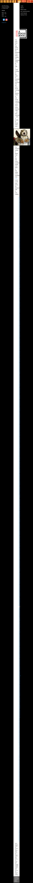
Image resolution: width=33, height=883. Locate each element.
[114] (19, 700)
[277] (19, 498)
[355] (19, 401)
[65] (19, 760)
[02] (19, 839)
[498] (19, 225)
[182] (19, 615)
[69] (19, 755)
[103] (19, 713)
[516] (19, 203)
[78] (19, 744)
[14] (19, 823)
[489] (19, 236)
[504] (19, 218)
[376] (19, 376)
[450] (19, 284)
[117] (19, 696)
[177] (19, 621)
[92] (19, 727)
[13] (19, 824)
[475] (19, 253)
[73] (19, 751)
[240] (19, 543)
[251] (19, 530)
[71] (19, 753)
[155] (19, 648)
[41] (19, 790)
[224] (19, 563)
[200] (19, 593)
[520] (19, 198)
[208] (19, 583)
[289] (19, 483)
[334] (19, 427)
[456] (19, 277)
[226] (19, 561)
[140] (19, 667)
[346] (19, 413)
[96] (19, 722)
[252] (19, 528)
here (16, 178)
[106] (19, 710)
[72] (19, 752)
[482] (19, 245)
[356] (19, 400)
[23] (19, 812)
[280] (19, 494)
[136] (19, 672)
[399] (19, 347)
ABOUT (22, 7)
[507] (19, 214)
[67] (19, 758)
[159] (19, 643)
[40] (19, 791)
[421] (19, 320)
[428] (19, 311)
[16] (19, 821)
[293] (19, 478)
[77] (19, 746)
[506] (19, 215)
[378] (19, 373)
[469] (19, 261)
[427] (19, 313)
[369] (19, 384)
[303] (19, 466)
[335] (19, 426)
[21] (19, 815)
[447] (19, 288)
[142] (19, 664)
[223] (19, 564)
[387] (19, 362)
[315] (19, 451)
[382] (19, 368)
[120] (19, 693)
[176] (19, 622)
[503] (19, 219)
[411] (19, 332)
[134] (19, 674)
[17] (19, 820)
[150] (19, 654)
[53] (19, 775)
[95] (19, 723)
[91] (19, 728)
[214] (19, 575)
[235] (19, 549)
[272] (19, 504)
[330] (19, 432)
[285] (19, 488)
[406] (19, 339)
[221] (19, 567)
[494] (19, 230)
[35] (19, 797)
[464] (19, 267)
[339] (19, 421)
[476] (19, 252)
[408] (19, 336)
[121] (19, 691)
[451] (19, 283)
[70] (19, 754)
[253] (19, 527)
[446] (19, 289)
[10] (19, 829)
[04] (19, 837)
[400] (19, 346)
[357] (19, 399)
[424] (19, 316)
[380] (19, 371)
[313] (19, 453)
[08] (19, 832)
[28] (19, 806)
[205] (19, 586)
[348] (19, 410)
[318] (19, 447)
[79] (19, 743)
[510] (19, 210)
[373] (19, 379)
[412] (19, 331)
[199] (19, 594)
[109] (19, 706)
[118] (19, 695)
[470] (19, 260)
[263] (19, 515)
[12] (19, 826)
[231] (19, 554)
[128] (19, 683)
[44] (19, 786)
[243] (19, 540)
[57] (19, 770)
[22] (19, 813)
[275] (19, 500)
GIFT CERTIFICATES (25, 11)
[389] (19, 359)
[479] (19, 249)
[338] (19, 422)
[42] (19, 789)
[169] (19, 631)
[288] (19, 484)
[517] (19, 202)
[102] (19, 715)
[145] (19, 660)
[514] (19, 205)
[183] (19, 614)
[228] (19, 558)
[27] (19, 807)
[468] (19, 262)
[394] (19, 353)
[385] (19, 364)
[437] (19, 300)
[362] (19, 393)
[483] (19, 244)
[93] (19, 726)
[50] (19, 779)
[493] (19, 231)
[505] (19, 216)
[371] (19, 382)
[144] (19, 662)
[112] (19, 702)
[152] (19, 652)
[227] (19, 559)
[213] (19, 577)
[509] (19, 212)
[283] (19, 490)
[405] (19, 340)
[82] (19, 739)
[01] (19, 841)
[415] (19, 327)
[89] (19, 731)
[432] (19, 306)
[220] (19, 568)
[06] (19, 834)
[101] (19, 716)
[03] (19, 838)
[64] (19, 762)
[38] (19, 794)
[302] (19, 467)
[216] (19, 573)
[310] (19, 457)
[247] (19, 535)
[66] (19, 759)
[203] (19, 589)
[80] (19, 742)
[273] (19, 503)
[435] (19, 303)
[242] (19, 541)
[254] (19, 526)
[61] (19, 765)
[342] (19, 417)
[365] (19, 389)
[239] (19, 545)
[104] (19, 712)
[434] (19, 304)
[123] (19, 689)
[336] (19, 425)
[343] (19, 416)
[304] (19, 464)
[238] (19, 546)
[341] (19, 419)
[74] (19, 749)
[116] (19, 697)
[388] (19, 361)
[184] (19, 612)
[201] (19, 591)
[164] (19, 637)
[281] (19, 493)
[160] (19, 642)
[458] (19, 274)
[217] (19, 572)
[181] (19, 616)
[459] (19, 273)
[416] (19, 326)
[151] (19, 653)
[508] (19, 213)
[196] (19, 598)
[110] (19, 705)
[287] (19, 485)
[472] (19, 257)
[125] (19, 686)
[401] (19, 345)
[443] (19, 293)
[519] (19, 199)
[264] (19, 514)
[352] (19, 405)
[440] (19, 297)
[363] (19, 392)
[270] (19, 506)
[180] (19, 617)
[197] (19, 596)
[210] (19, 580)
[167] (19, 633)
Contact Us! (4, 22)
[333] (19, 429)
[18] (19, 818)
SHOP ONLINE (23, 13)
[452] (19, 282)
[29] (19, 805)
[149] (19, 656)
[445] (19, 290)
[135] (19, 673)
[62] (19, 764)
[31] (19, 802)
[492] (19, 232)
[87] (19, 733)
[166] (19, 635)
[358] (19, 398)
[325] (19, 438)
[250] (19, 531)
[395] (19, 352)
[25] (19, 810)
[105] (19, 711)
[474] (19, 255)
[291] (19, 480)
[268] (19, 509)
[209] (19, 582)
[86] (19, 734)
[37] (19, 795)
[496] (19, 228)
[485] (19, 241)
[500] (19, 223)
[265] (19, 512)
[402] (19, 343)
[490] (19, 235)
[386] (19, 363)
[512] (19, 208)
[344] (19, 415)
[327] (19, 436)
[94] (19, 725)
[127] (19, 684)
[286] (19, 487)
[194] (19, 600)
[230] (19, 556)
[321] (19, 443)
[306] (19, 462)
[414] (19, 329)
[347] (19, 411)
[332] (19, 430)
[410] (19, 334)
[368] (19, 385)
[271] (19, 505)
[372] (19, 381)
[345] (19, 414)
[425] (19, 315)
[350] (19, 408)
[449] (19, 286)
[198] (19, 595)
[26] (19, 808)
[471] (19, 258)
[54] (19, 774)
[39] (19, 792)
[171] (19, 628)
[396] (19, 351)
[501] (19, 221)
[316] (19, 450)
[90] (19, 730)
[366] (19, 388)
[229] (19, 557)
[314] (19, 452)
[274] (19, 501)
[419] (19, 323)
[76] (19, 747)
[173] (19, 626)
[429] (19, 310)
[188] (19, 607)
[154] (19, 649)
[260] (19, 519)
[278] (19, 496)
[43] (19, 787)
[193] (19, 601)
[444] (19, 292)
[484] (19, 242)
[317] (19, 448)
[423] (19, 318)
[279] (19, 495)
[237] (19, 547)
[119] (19, 694)
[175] (19, 623)
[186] (19, 610)
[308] (19, 459)
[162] (19, 639)
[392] (19, 356)
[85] (19, 736)
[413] (19, 330)
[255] (19, 525)
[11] (19, 827)
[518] (19, 200)
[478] (19, 250)
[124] (19, 688)
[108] (19, 707)
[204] (19, 588)
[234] (19, 551)
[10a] (19, 828)
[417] (19, 325)
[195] (19, 599)
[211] (19, 579)
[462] (19, 270)
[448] (19, 287)
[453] (19, 281)
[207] (19, 584)
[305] (19, 463)
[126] (19, 685)
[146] (19, 659)
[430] (19, 309)
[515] (19, 204)
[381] (19, 369)
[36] (19, 796)
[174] (19, 625)
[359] (19, 397)
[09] (19, 831)
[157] (19, 646)
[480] (19, 247)
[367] (19, 387)
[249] (19, 532)
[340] (19, 420)
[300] (19, 469)
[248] (19, 533)
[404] (19, 341)
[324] (19, 440)
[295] (19, 475)
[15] (19, 822)
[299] (19, 471)
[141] (19, 665)
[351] (19, 406)
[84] (19, 737)
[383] (19, 367)
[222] (19, 566)
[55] (19, 773)
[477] (19, 251)
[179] (19, 619)
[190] (19, 605)
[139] (19, 668)
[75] (19, 748)
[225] (19, 562)
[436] (19, 302)
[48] (19, 781)
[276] (19, 499)
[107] (19, 709)
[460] (19, 272)
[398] (19, 348)
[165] (19, 636)
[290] (19, 482)
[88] (19, 732)
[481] (19, 246)
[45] (19, 785)
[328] (19, 435)
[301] (19, 468)
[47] (19, 783)
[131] (19, 679)
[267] (19, 510)
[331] (19, 431)
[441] (19, 295)
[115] (19, 699)
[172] (19, 627)
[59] (19, 768)
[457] (19, 276)
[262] (19, 516)
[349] (19, 409)
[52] (19, 776)
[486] (19, 240)
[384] (19, 366)
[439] (19, 298)
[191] (19, 604)
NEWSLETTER (23, 14)
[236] (19, 548)
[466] (19, 265)
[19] (19, 817)
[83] (19, 738)
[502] (19, 220)
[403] (19, 342)
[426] (19, 314)
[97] (19, 721)
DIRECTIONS (23, 9)
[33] (19, 800)
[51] (19, 778)
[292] (19, 479)
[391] (19, 357)
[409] (19, 335)
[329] (19, 434)
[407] (19, 337)
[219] (19, 569)
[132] (19, 678)
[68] (19, 757)
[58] (19, 769)
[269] (19, 508)
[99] (19, 718)
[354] (19, 403)
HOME (21, 6)
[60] (19, 767)
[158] (19, 644)
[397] (19, 350)
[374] (19, 378)
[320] (19, 445)
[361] (19, 394)
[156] (19, 647)
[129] (19, 681)
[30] (19, 804)
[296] (19, 474)
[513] (19, 207)
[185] (19, 611)
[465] (19, 266)
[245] (19, 537)
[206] (19, 585)
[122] (19, 690)
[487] (19, 239)
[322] (19, 442)
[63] (19, 763)
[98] (19, 720)
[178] (19, 620)
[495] (19, 229)
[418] (19, 324)
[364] (19, 390)
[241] (19, 542)
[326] (19, 437)
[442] (19, 294)
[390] (19, 358)
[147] (19, 658)
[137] (19, 670)
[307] (19, 461)
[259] (19, 520)
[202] (19, 590)
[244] (19, 538)
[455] (19, 278)
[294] (19, 477)
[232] (19, 553)
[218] (19, 570)
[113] (19, 701)
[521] (19, 197)
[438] (19, 299)
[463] (19, 268)
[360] (19, 395)
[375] (19, 377)
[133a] (19, 675)
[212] (19, 578)
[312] (19, 455)
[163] (19, 638)
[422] (19, 319)
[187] (19, 609)
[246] (19, 536)
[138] (19, 669)
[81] (19, 741)
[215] (19, 574)
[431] (19, 308)
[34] (19, 799)
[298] (19, 472)
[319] (19, 446)
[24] (19, 811)
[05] (19, 836)
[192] (19, 602)
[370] (19, 383)
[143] (19, 663)
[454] (19, 279)
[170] (19, 630)
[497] (19, 226)
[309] (19, 458)
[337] (19, 424)
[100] (19, 717)
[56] (19, 771)
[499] (19, 224)
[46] (19, 784)
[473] (19, 256)
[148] (19, 657)
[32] (19, 801)
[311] (19, 456)
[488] (19, 237)
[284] (19, 489)
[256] (19, 524)
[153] (19, 651)
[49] (19, 780)
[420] (19, 321)
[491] (19, 234)
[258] (19, 521)
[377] (19, 374)
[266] (19, 511)
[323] (19, 441)
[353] (19, 404)
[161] (19, 641)
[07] (19, 833)
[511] (19, 209)
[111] (19, 704)
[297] (19, 473)
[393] (19, 355)
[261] (19, 517)
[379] (19, 372)
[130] (19, 680)
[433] (19, 305)
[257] (19, 522)
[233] (19, 552)
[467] (19, 263)
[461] (19, 271)
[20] (19, 816)
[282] (19, 491)
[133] (19, 677)
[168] (19, 632)
